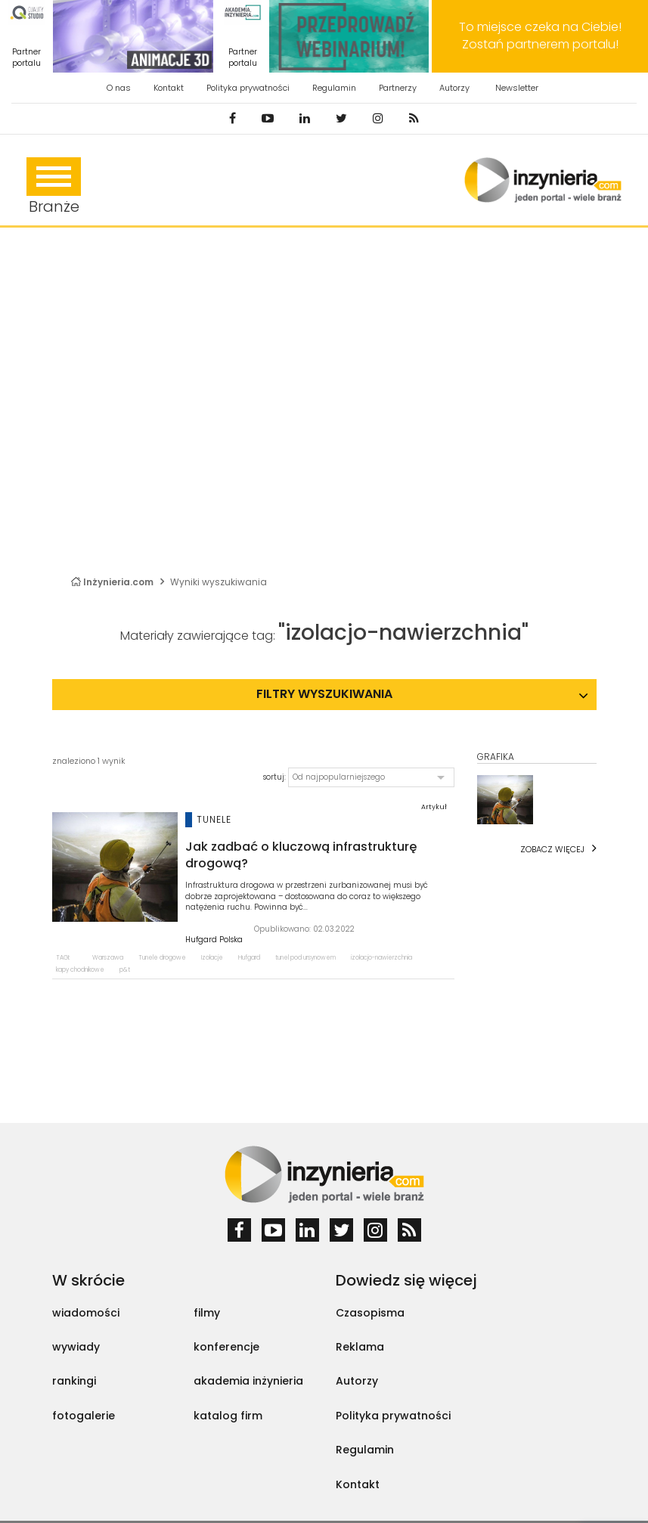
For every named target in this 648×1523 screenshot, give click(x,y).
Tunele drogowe (162, 958)
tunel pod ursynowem (305, 958)
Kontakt (168, 88)
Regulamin (334, 88)
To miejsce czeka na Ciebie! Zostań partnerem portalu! (540, 35)
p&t (124, 970)
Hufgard (249, 958)
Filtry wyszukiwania (324, 694)
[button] (371, 777)
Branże (53, 187)
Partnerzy (398, 88)
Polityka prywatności (248, 88)
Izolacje (212, 958)
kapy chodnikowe (80, 970)
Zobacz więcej (552, 849)
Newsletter (516, 88)
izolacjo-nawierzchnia (381, 958)
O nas (119, 88)
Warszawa (107, 958)
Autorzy (454, 88)
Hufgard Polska (214, 940)
